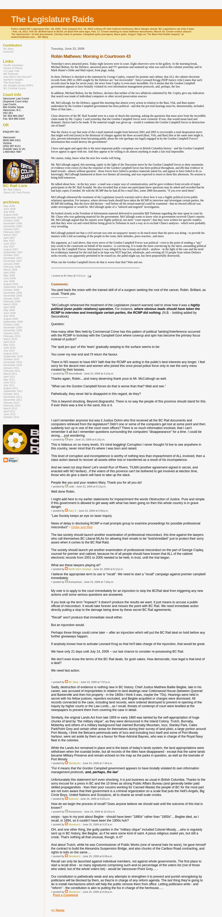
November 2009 (12, 327)
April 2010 (9, 341)
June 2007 (9, 243)
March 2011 (10, 373)
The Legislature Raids (52, 19)
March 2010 (10, 339)
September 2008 (13, 287)
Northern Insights (13, 79)
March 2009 (10, 304)
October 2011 (11, 394)
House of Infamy (12, 68)
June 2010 (9, 347)
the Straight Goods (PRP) (18, 85)
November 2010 (12, 362)
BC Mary (74, 682)
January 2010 (11, 333)
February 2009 (11, 301)
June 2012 (9, 414)
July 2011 (9, 385)
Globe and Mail (81, 527)
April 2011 (9, 376)
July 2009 (9, 315)
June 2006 (9, 208)
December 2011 (12, 399)
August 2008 (10, 284)
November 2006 (12, 223)
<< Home (57, 910)
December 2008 (12, 295)
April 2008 (9, 272)
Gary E (73, 510)
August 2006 (10, 214)
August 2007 (10, 249)
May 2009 (9, 310)
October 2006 (11, 220)
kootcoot (73, 798)
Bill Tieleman (10, 73)
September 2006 (13, 217)
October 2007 (11, 255)
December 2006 (12, 226)
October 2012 (11, 417)
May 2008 (9, 275)
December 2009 (12, 330)
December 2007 (12, 261)
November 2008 (12, 292)
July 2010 (9, 350)
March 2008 (10, 269)
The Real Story (12, 82)
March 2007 (10, 234)
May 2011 (9, 379)
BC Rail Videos (12, 189)
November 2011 (12, 396)
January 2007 (11, 229)
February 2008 (11, 266)
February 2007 (11, 232)
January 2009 (11, 298)
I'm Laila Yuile (11, 71)
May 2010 (9, 344)
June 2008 (9, 278)
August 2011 (10, 388)
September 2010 (13, 356)
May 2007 (9, 240)
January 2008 (11, 263)
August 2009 (10, 318)
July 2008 (9, 281)
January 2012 (11, 402)
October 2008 (11, 289)
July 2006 (9, 211)
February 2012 (11, 405)
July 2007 (9, 246)
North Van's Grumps (80, 569)
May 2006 (9, 206)
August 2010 (10, 353)
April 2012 (9, 411)
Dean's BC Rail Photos (16, 192)
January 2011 (11, 368)
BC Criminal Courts (14, 88)
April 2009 (9, 307)
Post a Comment (65, 895)
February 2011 (11, 370)
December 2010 (12, 365)
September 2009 (13, 321)
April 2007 (9, 237)
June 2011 (9, 382)
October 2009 (11, 324)
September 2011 (13, 391)
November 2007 (12, 258)
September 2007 (13, 252)
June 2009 (9, 313)
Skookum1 (75, 763)
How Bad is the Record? (17, 76)
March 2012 (10, 408)
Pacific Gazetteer (13, 65)
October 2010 (11, 359)
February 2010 (11, 336)
